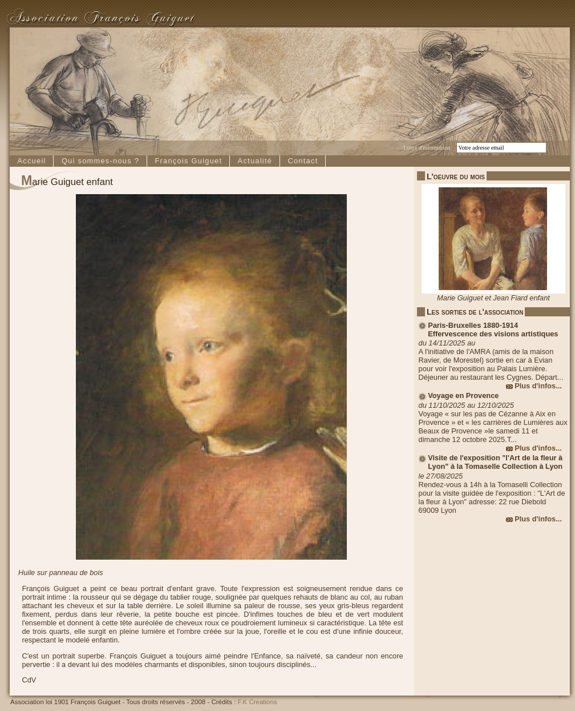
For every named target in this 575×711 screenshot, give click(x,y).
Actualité (255, 160)
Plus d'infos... (538, 385)
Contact (303, 160)
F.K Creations (257, 701)
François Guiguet (188, 160)
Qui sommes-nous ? (100, 160)
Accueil (31, 160)
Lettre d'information (426, 147)
